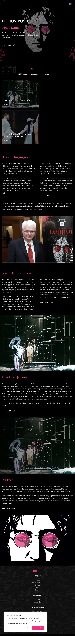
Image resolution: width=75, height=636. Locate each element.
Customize (12, 628)
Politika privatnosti (37, 578)
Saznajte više (11, 45)
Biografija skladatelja (37, 549)
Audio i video (37, 569)
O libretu (37, 552)
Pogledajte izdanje (36, 176)
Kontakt (37, 590)
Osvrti (37, 554)
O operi (37, 547)
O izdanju (37, 557)
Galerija (37, 566)
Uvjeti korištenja (37, 581)
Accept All (38, 628)
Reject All (25, 628)
